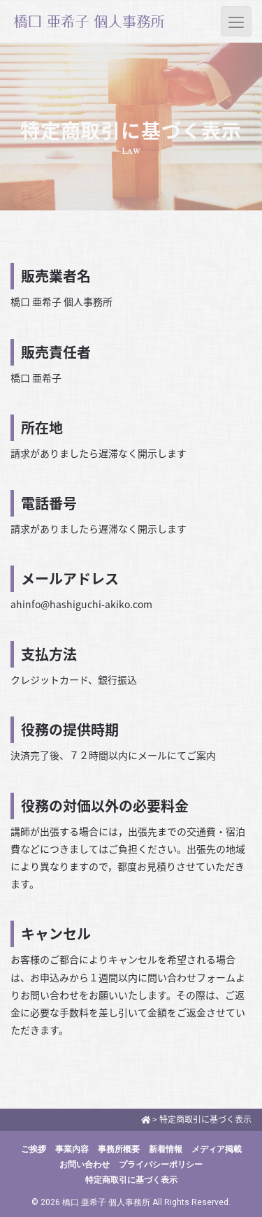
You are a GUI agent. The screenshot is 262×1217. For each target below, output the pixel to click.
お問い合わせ (84, 1164)
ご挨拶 (33, 1149)
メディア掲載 (216, 1149)
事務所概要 (119, 1149)
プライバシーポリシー (161, 1164)
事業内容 (72, 1149)
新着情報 (165, 1149)
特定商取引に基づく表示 (131, 1180)
